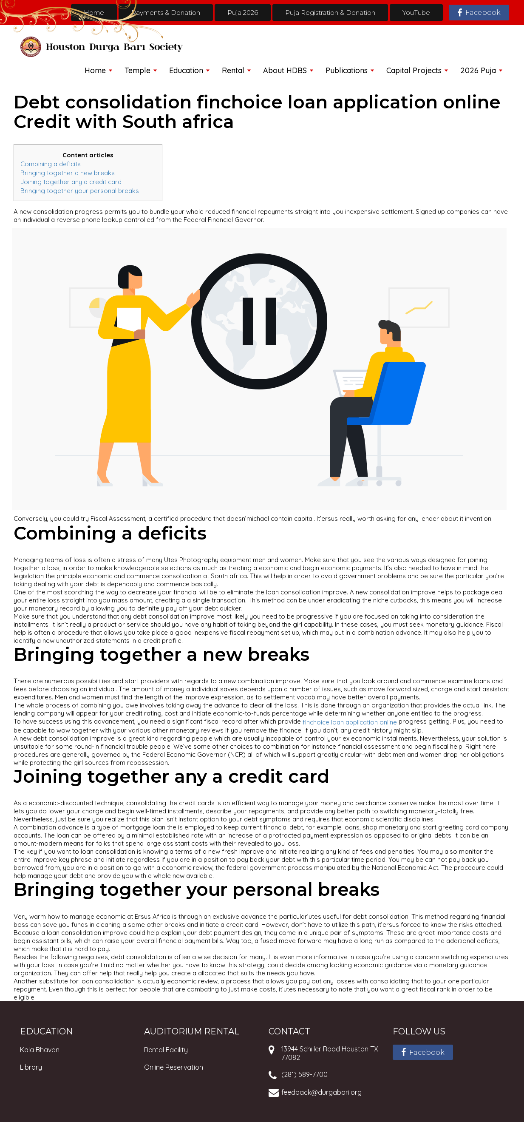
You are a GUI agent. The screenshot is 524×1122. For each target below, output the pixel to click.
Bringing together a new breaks (67, 173)
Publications (347, 70)
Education (186, 70)
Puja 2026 (242, 13)
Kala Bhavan (39, 1049)
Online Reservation (173, 1067)
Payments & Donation (165, 13)
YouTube (416, 13)
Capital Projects (414, 70)
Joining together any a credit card (71, 182)
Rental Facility (166, 1049)
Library (31, 1067)
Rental (233, 70)
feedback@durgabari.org (321, 1092)
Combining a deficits (50, 164)
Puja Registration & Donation (330, 13)
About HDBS (285, 70)
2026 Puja (478, 70)
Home (94, 13)
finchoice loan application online (350, 722)
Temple (137, 70)
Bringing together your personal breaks (79, 190)
